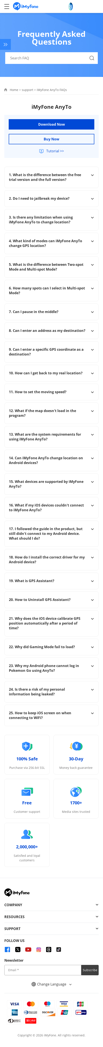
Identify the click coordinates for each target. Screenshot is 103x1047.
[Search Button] (92, 58)
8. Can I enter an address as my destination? (51, 330)
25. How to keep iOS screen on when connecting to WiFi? (51, 715)
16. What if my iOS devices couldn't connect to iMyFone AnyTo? (51, 507)
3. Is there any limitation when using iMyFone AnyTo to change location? (51, 219)
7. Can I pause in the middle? (51, 311)
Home (14, 90)
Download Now (51, 124)
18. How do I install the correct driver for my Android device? (51, 559)
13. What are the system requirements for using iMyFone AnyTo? (51, 437)
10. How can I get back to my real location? (51, 373)
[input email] (42, 970)
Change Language (51, 984)
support (27, 90)
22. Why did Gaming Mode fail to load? (51, 646)
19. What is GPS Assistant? (51, 580)
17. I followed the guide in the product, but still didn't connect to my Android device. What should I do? (51, 533)
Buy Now (51, 139)
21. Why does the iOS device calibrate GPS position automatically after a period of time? (51, 623)
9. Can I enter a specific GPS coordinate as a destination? (51, 352)
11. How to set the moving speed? (51, 392)
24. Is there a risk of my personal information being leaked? (51, 691)
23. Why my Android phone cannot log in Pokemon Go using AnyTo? (51, 668)
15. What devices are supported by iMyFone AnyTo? (51, 484)
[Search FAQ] (51, 58)
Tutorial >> (54, 151)
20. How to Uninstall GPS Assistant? (51, 599)
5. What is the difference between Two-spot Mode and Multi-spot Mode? (51, 267)
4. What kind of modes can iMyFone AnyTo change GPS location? (51, 243)
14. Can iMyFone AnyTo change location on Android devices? (51, 460)
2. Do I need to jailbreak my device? (51, 198)
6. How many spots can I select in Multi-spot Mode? (51, 290)
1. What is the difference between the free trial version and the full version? (51, 177)
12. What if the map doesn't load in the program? (51, 413)
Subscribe (90, 970)
